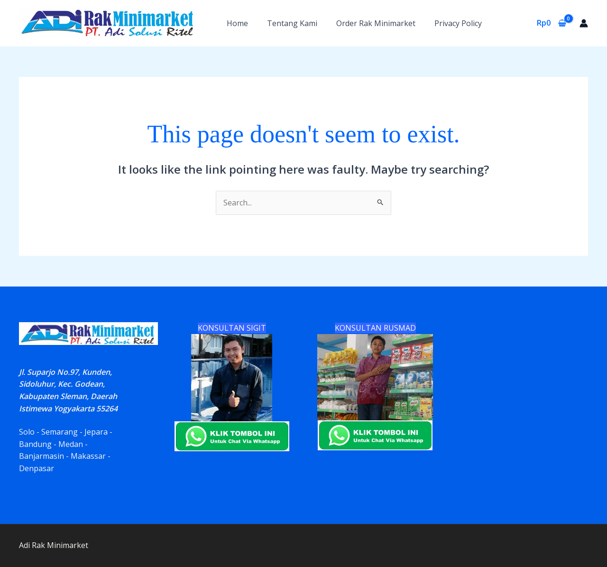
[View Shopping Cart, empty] (551, 23)
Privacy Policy (458, 23)
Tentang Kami (292, 23)
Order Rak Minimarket (375, 23)
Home (237, 23)
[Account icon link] (583, 23)
